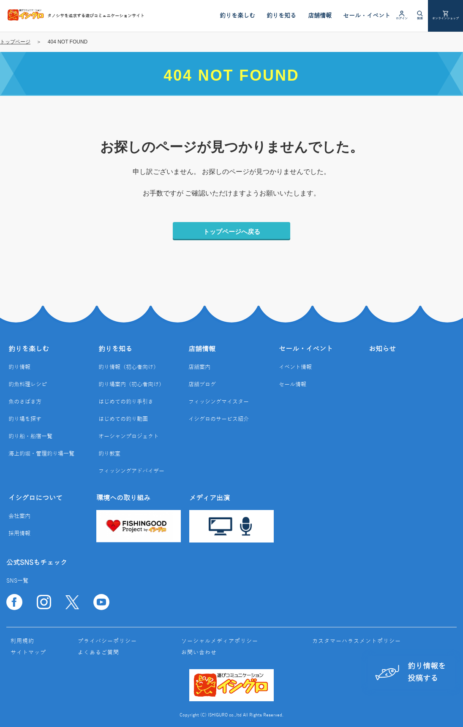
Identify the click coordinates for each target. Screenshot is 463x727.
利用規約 (22, 641)
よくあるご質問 (98, 653)
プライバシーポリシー (107, 641)
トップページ (15, 42)
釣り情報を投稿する (410, 672)
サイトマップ (28, 653)
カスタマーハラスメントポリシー (356, 641)
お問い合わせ (199, 653)
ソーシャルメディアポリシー (219, 641)
